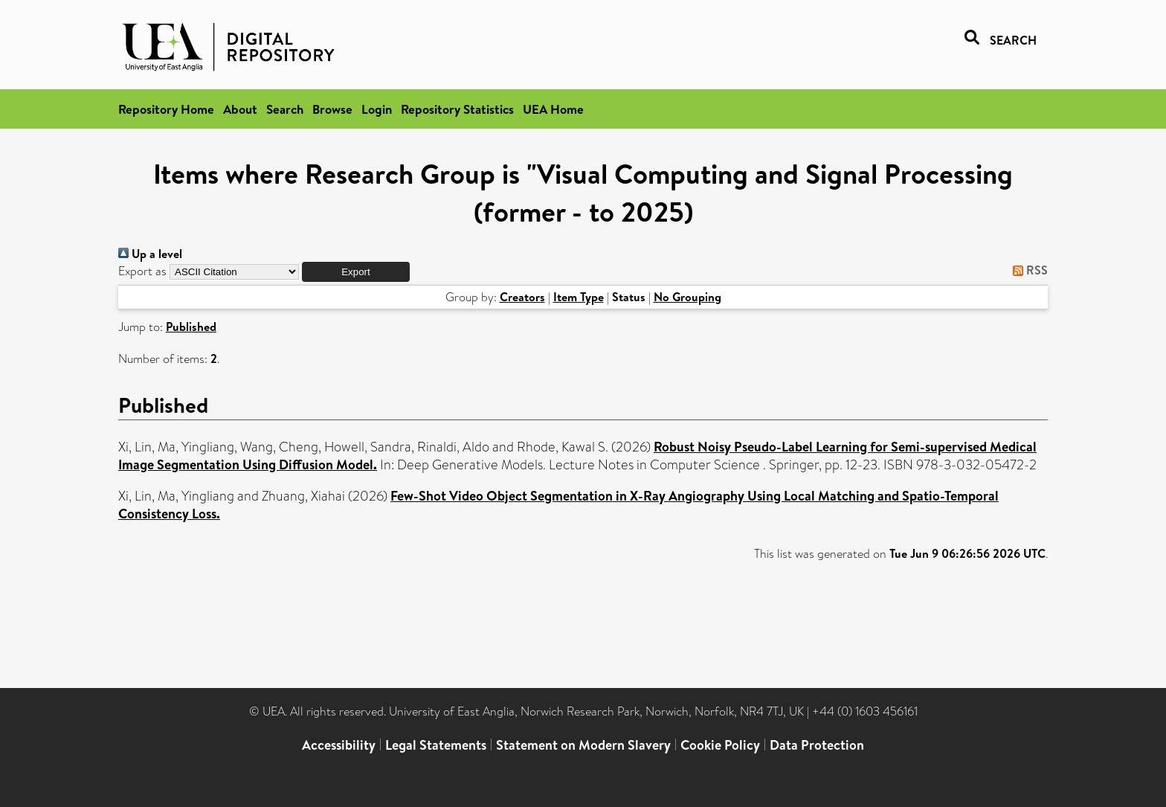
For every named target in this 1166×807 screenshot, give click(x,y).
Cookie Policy (720, 745)
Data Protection (817, 745)
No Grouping (687, 297)
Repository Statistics (457, 109)
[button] (356, 272)
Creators (522, 297)
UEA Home (553, 109)
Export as (142, 271)
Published (191, 326)
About (240, 109)
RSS (1027, 270)
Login (376, 109)
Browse (332, 109)
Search (284, 109)
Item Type (578, 297)
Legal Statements (435, 745)
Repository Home (166, 109)
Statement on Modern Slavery (583, 745)
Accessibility (339, 745)
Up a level (150, 253)
